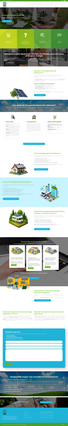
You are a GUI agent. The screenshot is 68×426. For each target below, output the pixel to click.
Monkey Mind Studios (23, 424)
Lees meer (30, 268)
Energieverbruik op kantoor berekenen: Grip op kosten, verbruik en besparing (50, 259)
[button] (42, 300)
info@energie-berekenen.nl (8, 0)
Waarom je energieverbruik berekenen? (25, 42)
